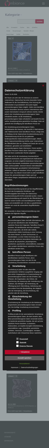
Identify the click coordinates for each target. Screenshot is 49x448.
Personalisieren (24, 363)
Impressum (14, 367)
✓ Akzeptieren (24, 352)
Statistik (21, 342)
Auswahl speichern (24, 358)
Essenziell (22, 338)
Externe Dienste (24, 345)
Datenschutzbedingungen (29, 367)
